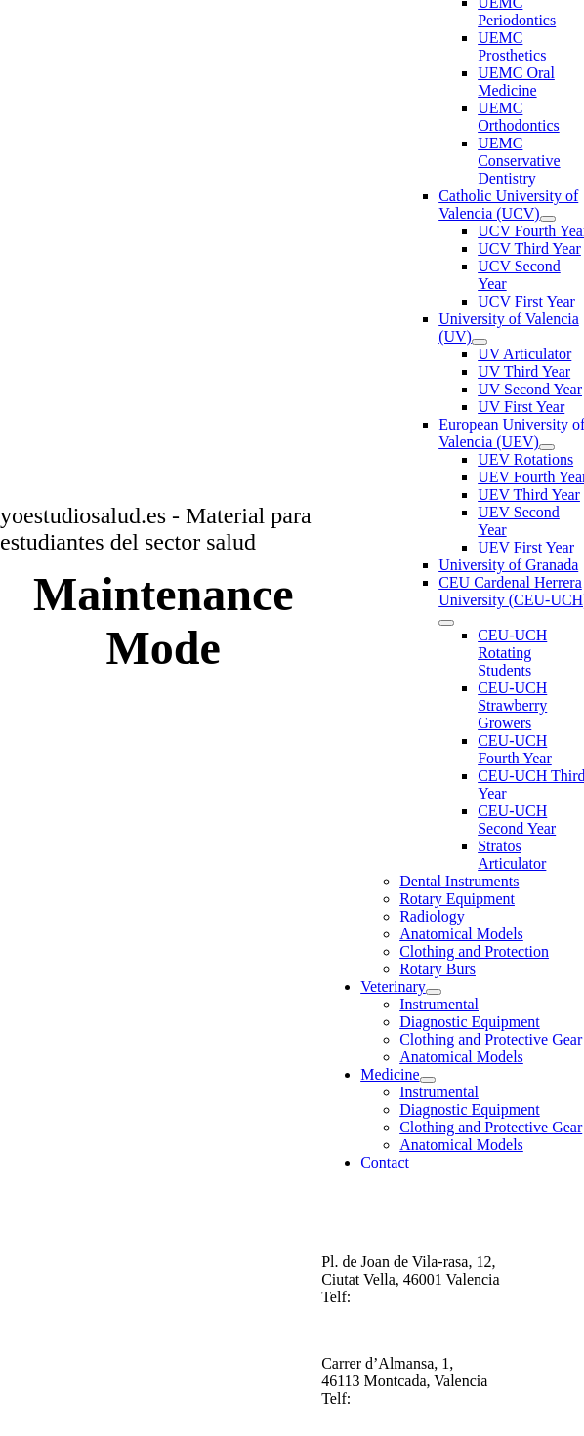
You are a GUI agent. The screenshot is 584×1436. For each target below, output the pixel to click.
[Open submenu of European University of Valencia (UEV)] (547, 447)
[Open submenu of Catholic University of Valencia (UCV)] (548, 219)
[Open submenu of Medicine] (428, 1080)
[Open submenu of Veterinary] (433, 992)
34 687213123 (408, 1297)
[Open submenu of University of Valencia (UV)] (479, 342)
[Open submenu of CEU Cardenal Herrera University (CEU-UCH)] (446, 623)
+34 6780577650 (408, 1398)
